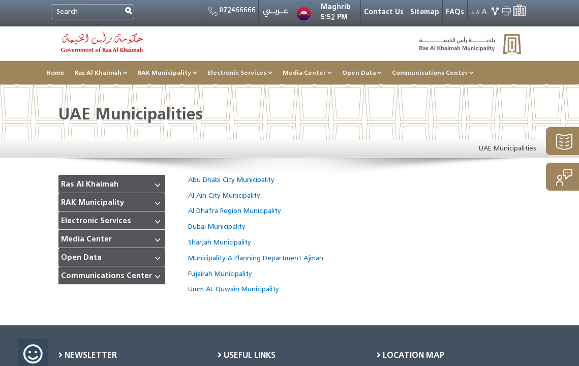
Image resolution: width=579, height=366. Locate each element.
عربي (276, 13)
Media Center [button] (307, 72)
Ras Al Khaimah (89, 184)
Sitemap (424, 12)
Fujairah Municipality (220, 274)
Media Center (86, 239)
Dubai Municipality (217, 226)
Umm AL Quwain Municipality (233, 289)
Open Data (81, 257)
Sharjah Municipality (219, 242)
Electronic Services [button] (239, 72)
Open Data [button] (362, 72)
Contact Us (384, 12)
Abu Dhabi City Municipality (231, 180)
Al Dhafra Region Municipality (234, 211)
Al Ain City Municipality (224, 195)
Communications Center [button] (433, 72)
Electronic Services (96, 221)
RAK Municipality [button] (167, 72)
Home (55, 72)
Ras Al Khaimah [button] (101, 72)
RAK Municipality (92, 202)
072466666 (231, 11)
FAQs (455, 12)
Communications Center (106, 275)
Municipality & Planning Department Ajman (255, 258)
